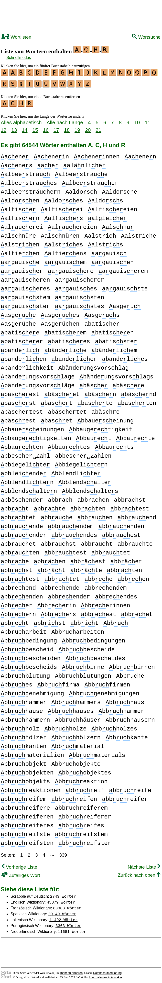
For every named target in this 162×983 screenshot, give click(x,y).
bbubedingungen (93, 639)
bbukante (127, 735)
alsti (100, 234)
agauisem (65, 260)
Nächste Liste (144, 864)
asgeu (125, 304)
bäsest (18, 401)
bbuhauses (71, 709)
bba (60, 498)
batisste (116, 339)
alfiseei (62, 207)
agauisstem (25, 295)
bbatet (18, 515)
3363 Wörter (68, 923)
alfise (18, 207)
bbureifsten (27, 841)
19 (77, 128)
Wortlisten (16, 37)
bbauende (22, 524)
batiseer (22, 339)
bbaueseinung (105, 419)
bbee (99, 577)
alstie (138, 234)
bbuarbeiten (77, 630)
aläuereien (72, 225)
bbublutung (25, 674)
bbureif (84, 788)
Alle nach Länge (65, 120)
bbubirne (83, 665)
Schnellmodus (18, 57)
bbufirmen (107, 683)
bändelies (125, 357)
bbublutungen (83, 674)
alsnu (118, 225)
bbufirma (58, 683)
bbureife (130, 788)
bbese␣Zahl (25, 454)
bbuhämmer (121, 709)
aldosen (20, 199)
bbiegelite (25, 463)
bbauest (121, 533)
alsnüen (60, 234)
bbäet (126, 559)
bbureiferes (27, 823)
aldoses (63, 199)
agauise (20, 260)
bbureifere (25, 806)
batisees (69, 339)
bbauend (137, 515)
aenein (51, 155)
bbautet (110, 551)
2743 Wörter (63, 894)
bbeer (16, 603)
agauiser (22, 269)
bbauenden (121, 524)
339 (63, 852)
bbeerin (56, 603)
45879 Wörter (61, 900)
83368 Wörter (67, 905)
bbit (84, 621)
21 (98, 128)
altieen (20, 251)
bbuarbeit (23, 630)
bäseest (20, 392)
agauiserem (123, 269)
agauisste (125, 287)
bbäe (15, 559)
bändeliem (114, 348)
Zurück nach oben (139, 872)
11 (147, 120)
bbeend (18, 586)
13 (14, 128)
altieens (65, 251)
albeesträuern (31, 190)
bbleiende (23, 471)
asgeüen (60, 322)
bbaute (135, 542)
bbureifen (74, 797)
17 (56, 128)
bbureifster (84, 841)
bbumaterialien (32, 753)
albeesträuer (90, 181)
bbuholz (20, 727)
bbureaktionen (31, 788)
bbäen (49, 559)
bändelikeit (27, 366)
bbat (15, 507)
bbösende (22, 498)
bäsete (95, 401)
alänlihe (84, 163)
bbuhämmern (25, 718)
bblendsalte (84, 480)
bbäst (16, 568)
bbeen (133, 577)
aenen (140, 155)
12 (3, 128)
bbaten (88, 507)
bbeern (18, 612)
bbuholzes (114, 727)
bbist (49, 621)
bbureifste (25, 832)
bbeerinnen (105, 603)
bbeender (69, 595)
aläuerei (22, 225)
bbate (49, 507)
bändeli (20, 348)
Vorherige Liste (19, 864)
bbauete (135, 436)
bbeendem (106, 586)
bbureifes (81, 823)
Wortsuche (146, 37)
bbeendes (116, 595)
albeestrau (25, 172)
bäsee (128, 383)
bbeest (98, 612)
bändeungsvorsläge (38, 383)
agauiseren (25, 278)
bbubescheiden (31, 656)
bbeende (60, 586)
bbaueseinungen (32, 427)
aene (15, 155)
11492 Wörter (63, 917)
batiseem (65, 331)
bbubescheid (27, 647)
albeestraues (29, 181)
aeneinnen (96, 155)
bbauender (23, 533)
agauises (76, 287)
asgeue (18, 313)
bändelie (65, 348)
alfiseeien (112, 207)
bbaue (57, 515)
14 (24, 128)
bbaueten (22, 445)
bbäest (88, 559)
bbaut (97, 542)
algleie (107, 216)
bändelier (74, 357)
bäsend (138, 392)
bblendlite (76, 471)
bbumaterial (77, 744)
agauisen (112, 260)
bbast (130, 498)
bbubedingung (29, 639)
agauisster (25, 304)
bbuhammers (76, 700)
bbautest (65, 551)
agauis (109, 251)
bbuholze (65, 727)
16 (46, 128)
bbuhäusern (130, 718)
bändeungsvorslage (38, 375)
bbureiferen (27, 815)
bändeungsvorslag (93, 366)
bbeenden (22, 595)
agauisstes (79, 304)
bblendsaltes (90, 489)
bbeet (137, 612)
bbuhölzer (23, 735)
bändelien (23, 357)
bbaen (93, 498)
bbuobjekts (25, 779)
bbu (115, 621)
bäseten (137, 401)
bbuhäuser (78, 718)
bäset (57, 401)
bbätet (61, 577)
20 (88, 128)
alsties (63, 243)
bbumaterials (97, 753)
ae (47, 163)
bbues (16, 683)
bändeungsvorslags (116, 375)
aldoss (105, 199)
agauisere (71, 269)
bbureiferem (81, 806)
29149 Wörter (62, 911)
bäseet (61, 392)
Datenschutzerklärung (107, 970)
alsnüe (18, 234)
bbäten (124, 568)
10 (137, 120)
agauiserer (79, 278)
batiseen (112, 331)
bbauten (20, 551)
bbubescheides (95, 656)
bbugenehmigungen (104, 691)
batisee (20, 331)
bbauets (114, 445)
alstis (105, 243)
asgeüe (18, 322)
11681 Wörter (72, 929)
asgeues (60, 313)
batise (102, 322)
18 (67, 128)
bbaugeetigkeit (100, 427)
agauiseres (25, 287)
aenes (16, 163)
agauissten (79, 295)
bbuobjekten (27, 771)
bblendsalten (29, 489)
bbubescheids (29, 665)
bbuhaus (125, 700)
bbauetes (69, 445)
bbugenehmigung (32, 691)
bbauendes (74, 533)
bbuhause (22, 709)
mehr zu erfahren (71, 970)
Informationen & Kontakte (105, 975)
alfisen (20, 216)
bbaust (58, 542)
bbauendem (71, 524)
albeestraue (81, 172)
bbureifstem (81, 832)
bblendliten (27, 480)
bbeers (58, 612)
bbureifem (23, 797)
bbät (51, 568)
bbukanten (23, 744)
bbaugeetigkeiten (36, 436)
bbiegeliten (81, 463)
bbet (15, 621)
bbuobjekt (23, 762)
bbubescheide (86, 647)
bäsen (100, 392)
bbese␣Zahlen (83, 454)
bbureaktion (81, 779)
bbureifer (125, 797)
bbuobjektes (84, 771)
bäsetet (67, 410)
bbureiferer (84, 815)
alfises (63, 216)
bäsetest (22, 410)
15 (35, 128)
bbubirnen (132, 665)
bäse (93, 383)
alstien (20, 243)
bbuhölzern (76, 735)
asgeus (102, 313)
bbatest (129, 507)
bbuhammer (23, 700)
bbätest (20, 577)
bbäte (86, 568)
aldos (81, 190)
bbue (130, 674)
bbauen (95, 515)
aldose (119, 190)
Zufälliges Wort (20, 873)
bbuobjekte (76, 762)
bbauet (93, 436)
